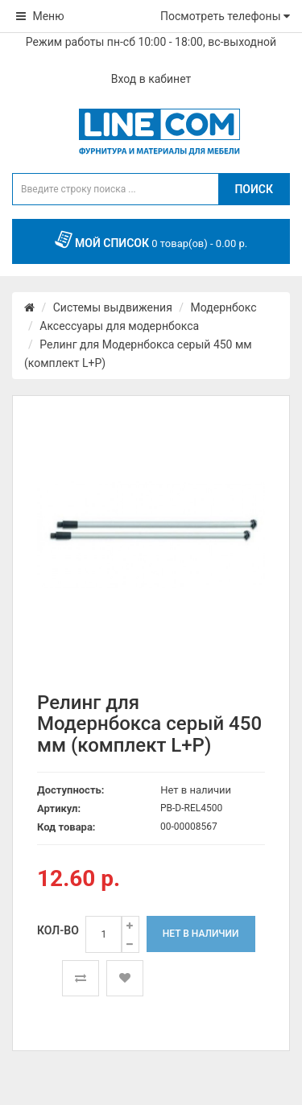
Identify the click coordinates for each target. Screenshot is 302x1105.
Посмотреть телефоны (225, 16)
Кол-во (58, 930)
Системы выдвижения (112, 307)
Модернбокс (224, 307)
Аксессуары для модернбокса (119, 326)
